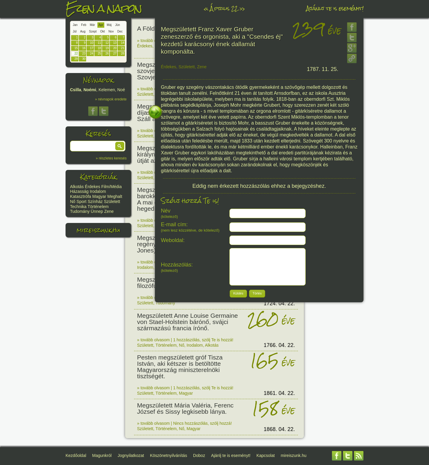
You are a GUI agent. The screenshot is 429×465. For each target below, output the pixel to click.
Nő (72, 201)
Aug (83, 31)
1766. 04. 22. (279, 345)
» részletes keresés (111, 158)
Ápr (101, 25)
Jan (75, 25)
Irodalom (98, 191)
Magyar (99, 196)
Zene (109, 211)
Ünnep (97, 211)
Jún (117, 25)
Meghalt (114, 196)
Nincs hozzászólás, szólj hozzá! (202, 423)
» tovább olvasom (153, 40)
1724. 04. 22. (279, 303)
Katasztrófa (80, 196)
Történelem (98, 206)
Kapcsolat (266, 455)
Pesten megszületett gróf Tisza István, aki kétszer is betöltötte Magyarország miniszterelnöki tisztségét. (180, 366)
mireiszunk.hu (98, 230)
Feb (83, 25)
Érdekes (92, 186)
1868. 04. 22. (279, 429)
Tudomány (80, 211)
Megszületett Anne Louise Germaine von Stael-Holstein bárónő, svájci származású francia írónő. (187, 321)
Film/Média (111, 186)
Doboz (199, 455)
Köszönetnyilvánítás (168, 455)
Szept (93, 31)
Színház (95, 201)
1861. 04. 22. (279, 393)
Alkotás (77, 186)
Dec (120, 31)
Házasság (79, 191)
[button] (119, 146)
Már (92, 25)
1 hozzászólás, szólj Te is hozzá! (203, 339)
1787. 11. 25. (322, 69)
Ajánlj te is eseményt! (334, 8)
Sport (81, 201)
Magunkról (101, 455)
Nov (111, 31)
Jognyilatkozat (131, 455)
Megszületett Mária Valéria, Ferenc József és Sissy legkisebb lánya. (185, 408)
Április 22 (224, 8)
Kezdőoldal (76, 455)
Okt (102, 31)
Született (112, 201)
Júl (75, 31)
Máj (109, 25)
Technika (78, 206)
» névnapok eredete (111, 99)
